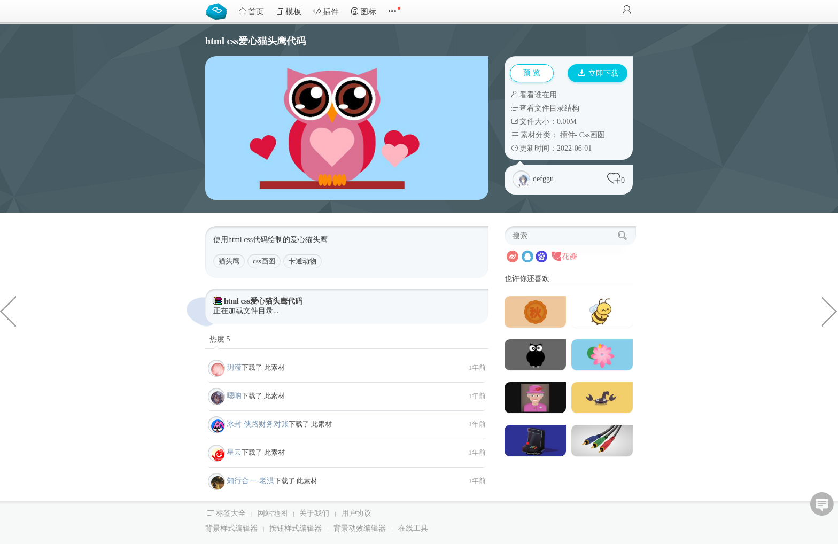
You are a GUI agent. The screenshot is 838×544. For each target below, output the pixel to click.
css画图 (264, 261)
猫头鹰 (229, 261)
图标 (363, 11)
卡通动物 (302, 261)
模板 (288, 11)
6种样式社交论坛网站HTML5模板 (830, 310)
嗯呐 (234, 396)
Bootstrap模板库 (218, 10)
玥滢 (234, 367)
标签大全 (231, 513)
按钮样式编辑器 (295, 528)
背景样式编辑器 (231, 528)
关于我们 (314, 513)
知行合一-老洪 (250, 481)
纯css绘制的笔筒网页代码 (8, 310)
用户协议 (356, 513)
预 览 (531, 73)
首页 (251, 11)
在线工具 (413, 528)
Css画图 (592, 135)
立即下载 (598, 73)
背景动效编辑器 (359, 528)
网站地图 (273, 513)
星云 (234, 452)
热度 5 (220, 339)
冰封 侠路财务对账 (258, 424)
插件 (326, 11)
